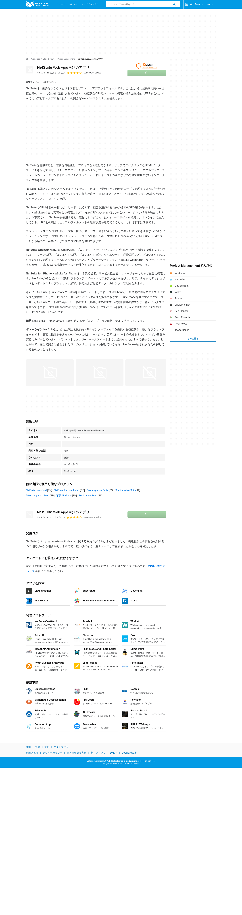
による (46, 72)
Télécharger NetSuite (37, 495)
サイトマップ (61, 747)
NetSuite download (36, 490)
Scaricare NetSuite (125, 490)
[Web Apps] (35, 59)
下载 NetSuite (63, 495)
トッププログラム (89, 4)
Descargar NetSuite (97, 490)
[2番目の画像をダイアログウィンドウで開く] (149, 372)
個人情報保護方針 (76, 752)
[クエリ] (143, 4)
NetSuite (63, 67)
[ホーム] (27, 59)
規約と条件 (32, 752)
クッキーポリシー (52, 752)
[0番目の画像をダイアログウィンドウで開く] (50, 372)
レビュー (73, 4)
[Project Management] (66, 59)
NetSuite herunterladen (66, 490)
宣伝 (46, 747)
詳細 (28, 747)
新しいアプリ (98, 752)
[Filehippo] (37, 4)
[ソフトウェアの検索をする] (174, 4)
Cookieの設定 (129, 752)
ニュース (60, 4)
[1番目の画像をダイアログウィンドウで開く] (99, 372)
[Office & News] (48, 59)
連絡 (37, 747)
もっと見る (193, 338)
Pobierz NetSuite (88, 495)
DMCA (113, 752)
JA (211, 4)
